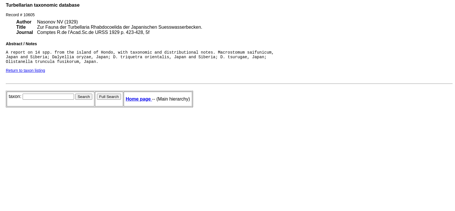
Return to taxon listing (25, 73)
